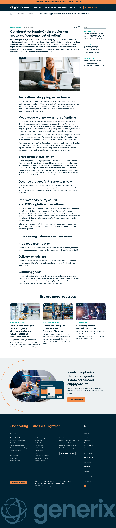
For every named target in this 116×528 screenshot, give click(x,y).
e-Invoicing (38, 440)
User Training (88, 476)
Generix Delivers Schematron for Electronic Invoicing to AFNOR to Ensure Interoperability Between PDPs (94, 63)
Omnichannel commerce (66, 438)
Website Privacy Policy (50, 481)
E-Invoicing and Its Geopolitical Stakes (86, 327)
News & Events (88, 445)
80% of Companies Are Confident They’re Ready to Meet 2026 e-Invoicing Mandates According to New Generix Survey (92, 49)
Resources (20, 14)
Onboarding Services (41, 458)
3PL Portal (13, 458)
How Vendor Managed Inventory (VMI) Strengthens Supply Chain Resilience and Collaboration (22, 331)
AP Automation (39, 448)
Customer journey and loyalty (68, 445)
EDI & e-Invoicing (40, 438)
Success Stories (50, 7)
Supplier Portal (39, 453)
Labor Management (16, 443)
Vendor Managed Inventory (18, 448)
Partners (86, 448)
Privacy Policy (38, 481)
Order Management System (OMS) (69, 440)
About (86, 438)
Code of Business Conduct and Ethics (53, 483)
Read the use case (73, 1)
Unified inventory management (68, 448)
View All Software (67, 453)
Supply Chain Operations (18, 438)
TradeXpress (39, 445)
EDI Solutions (39, 443)
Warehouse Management (18, 440)
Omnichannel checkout (66, 443)
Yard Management (15, 450)
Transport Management (17, 445)
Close (80, 1)
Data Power (13, 453)
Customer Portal (40, 450)
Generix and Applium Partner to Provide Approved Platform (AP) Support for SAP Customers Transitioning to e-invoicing (94, 36)
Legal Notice (38, 483)
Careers (86, 443)
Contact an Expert (91, 7)
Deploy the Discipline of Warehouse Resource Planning (54, 328)
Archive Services (40, 460)
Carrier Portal (14, 455)
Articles (31, 14)
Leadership (87, 440)
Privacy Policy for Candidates (65, 481)
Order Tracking (15, 460)
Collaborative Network (42, 455)
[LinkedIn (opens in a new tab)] (79, 27)
